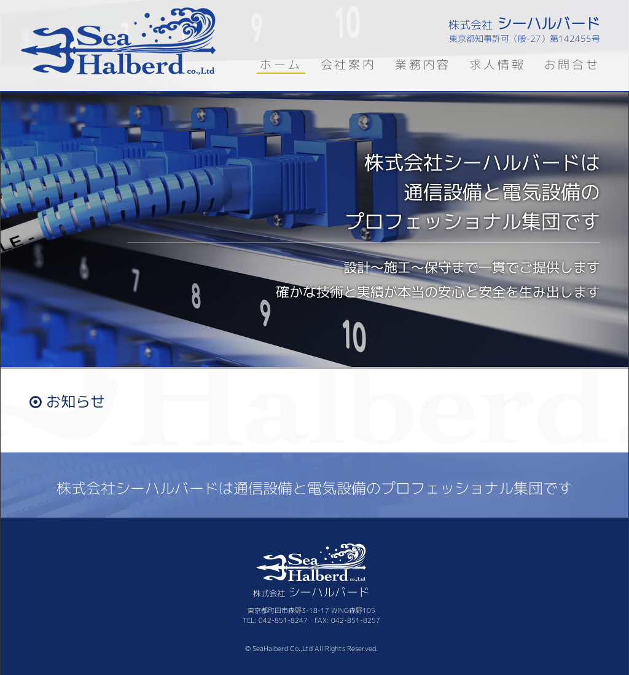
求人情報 (497, 64)
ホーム (281, 64)
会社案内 (349, 64)
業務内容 (423, 64)
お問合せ (572, 64)
